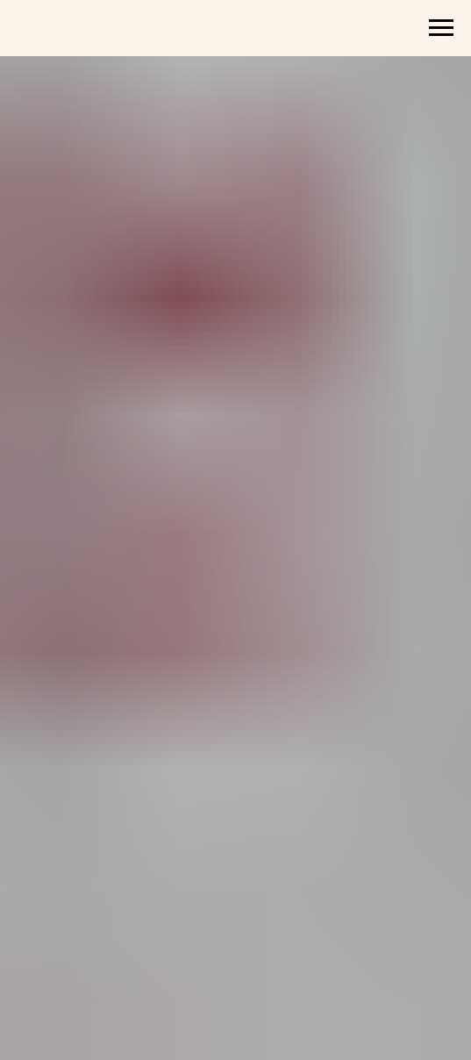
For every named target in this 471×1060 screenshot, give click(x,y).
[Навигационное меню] (441, 28)
